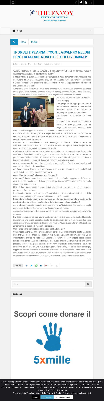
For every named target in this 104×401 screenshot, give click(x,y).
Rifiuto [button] (35, 397)
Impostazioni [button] (47, 397)
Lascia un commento (51, 64)
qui (89, 393)
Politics (34, 42)
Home (23, 42)
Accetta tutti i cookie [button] (64, 397)
